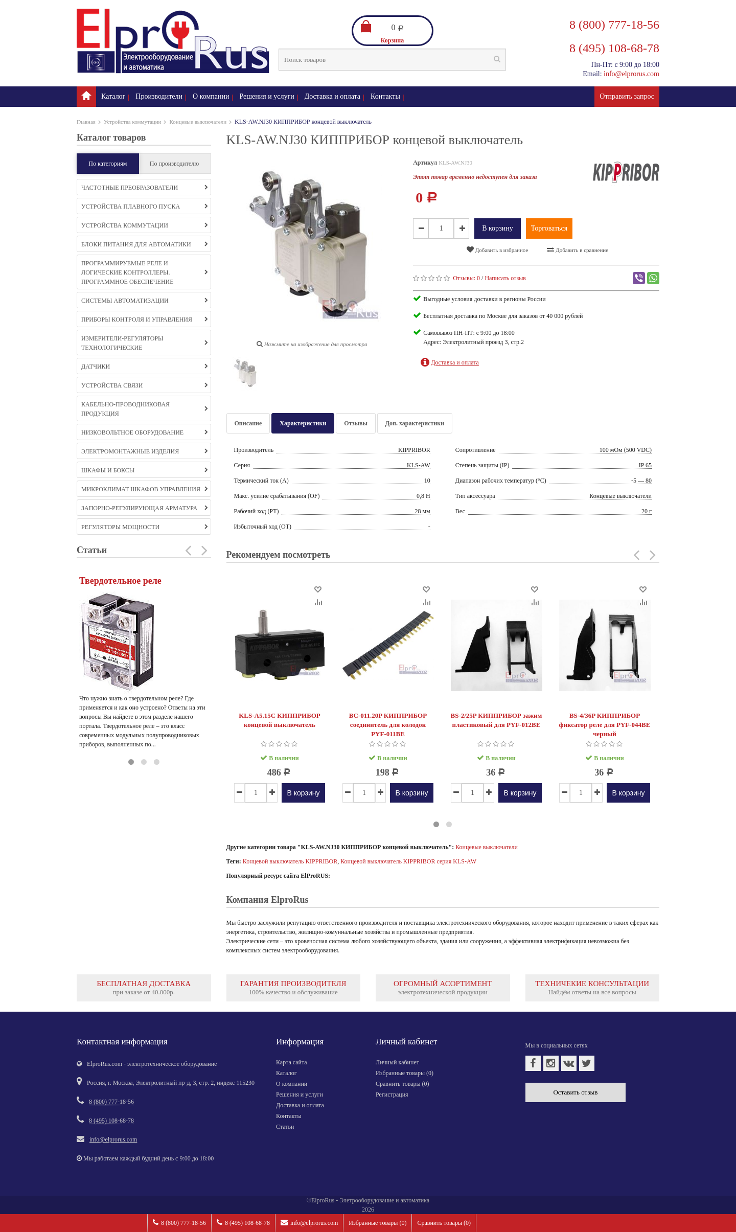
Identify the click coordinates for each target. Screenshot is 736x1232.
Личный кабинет (397, 1062)
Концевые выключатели (197, 122)
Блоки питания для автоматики (144, 244)
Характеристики (303, 423)
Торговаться (549, 228)
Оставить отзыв (575, 1092)
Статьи (285, 1126)
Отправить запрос (627, 96)
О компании (211, 96)
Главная (86, 122)
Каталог (113, 96)
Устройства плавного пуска (144, 206)
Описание (248, 423)
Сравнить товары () (444, 1222)
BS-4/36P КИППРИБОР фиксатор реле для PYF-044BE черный (605, 725)
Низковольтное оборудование (144, 432)
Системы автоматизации (144, 300)
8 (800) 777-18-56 (179, 1222)
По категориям (107, 163)
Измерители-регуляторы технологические (144, 343)
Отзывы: (466, 278)
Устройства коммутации (133, 122)
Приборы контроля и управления (144, 319)
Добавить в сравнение (577, 249)
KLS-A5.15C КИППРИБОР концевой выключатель (279, 720)
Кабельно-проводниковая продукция (144, 409)
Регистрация (392, 1094)
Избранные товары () (377, 1222)
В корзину (497, 228)
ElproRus (322, 1200)
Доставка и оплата (332, 96)
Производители (158, 96)
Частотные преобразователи (144, 187)
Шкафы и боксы (144, 470)
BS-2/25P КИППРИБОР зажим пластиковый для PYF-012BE (496, 720)
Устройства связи (144, 385)
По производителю (174, 163)
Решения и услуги (267, 96)
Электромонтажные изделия (144, 451)
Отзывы (355, 423)
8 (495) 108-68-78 (243, 1222)
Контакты (385, 96)
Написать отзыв (505, 278)
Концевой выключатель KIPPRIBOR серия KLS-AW (408, 861)
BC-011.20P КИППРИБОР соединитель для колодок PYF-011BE (388, 725)
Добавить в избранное (497, 249)
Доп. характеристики (414, 423)
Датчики (144, 366)
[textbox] (392, 60)
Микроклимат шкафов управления (144, 489)
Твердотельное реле (120, 581)
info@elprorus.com (309, 1222)
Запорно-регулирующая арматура (144, 508)
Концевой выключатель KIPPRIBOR (290, 861)
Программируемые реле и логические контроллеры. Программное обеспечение (144, 272)
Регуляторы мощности (144, 527)
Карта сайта (291, 1062)
